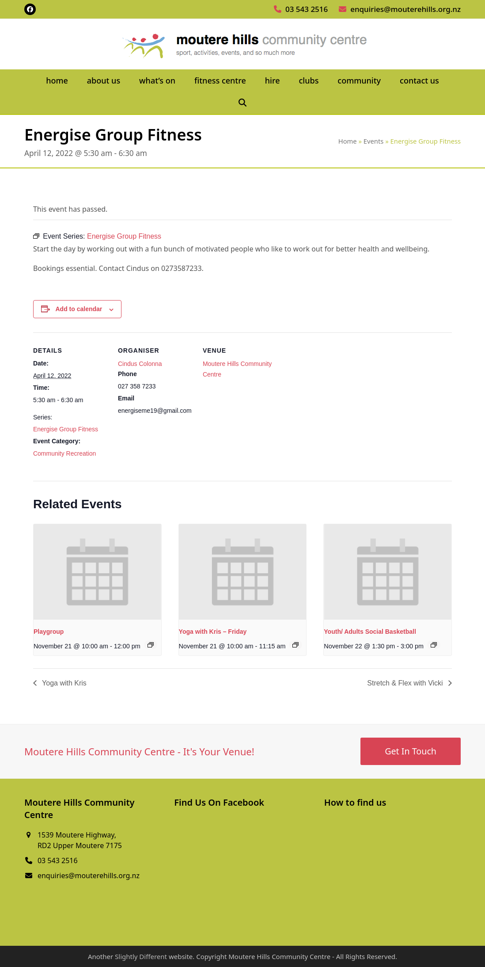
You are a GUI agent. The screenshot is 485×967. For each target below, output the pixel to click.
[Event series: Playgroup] (151, 644)
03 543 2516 (306, 9)
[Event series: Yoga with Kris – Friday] (295, 644)
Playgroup (49, 631)
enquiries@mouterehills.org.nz (405, 9)
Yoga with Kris (63, 683)
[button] (242, 103)
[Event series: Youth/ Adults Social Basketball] (434, 644)
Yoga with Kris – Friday (213, 631)
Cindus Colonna (140, 363)
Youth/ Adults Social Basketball (370, 631)
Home (347, 141)
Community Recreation (64, 453)
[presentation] (97, 572)
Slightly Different (141, 956)
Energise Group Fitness (65, 429)
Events (374, 141)
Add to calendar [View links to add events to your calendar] (79, 308)
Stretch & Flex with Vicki (406, 683)
